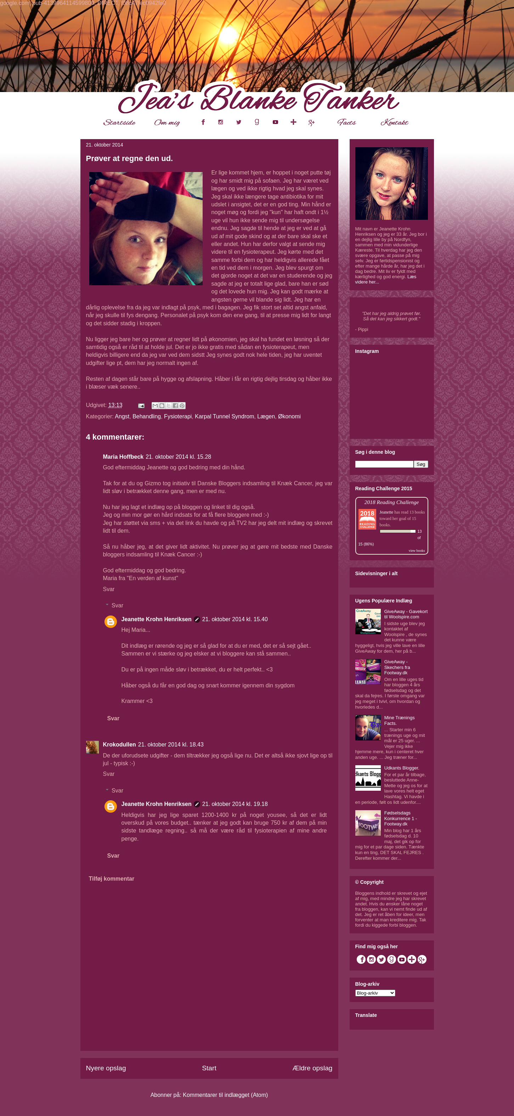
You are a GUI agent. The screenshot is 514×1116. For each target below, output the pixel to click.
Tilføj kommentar (112, 879)
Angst (122, 416)
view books (417, 551)
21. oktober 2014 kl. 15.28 (178, 457)
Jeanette (387, 512)
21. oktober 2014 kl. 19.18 (235, 804)
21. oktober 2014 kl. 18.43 (171, 745)
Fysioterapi (178, 416)
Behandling (146, 416)
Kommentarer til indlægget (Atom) (225, 1095)
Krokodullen (119, 745)
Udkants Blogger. (401, 768)
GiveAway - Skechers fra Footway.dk (397, 667)
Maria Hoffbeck (123, 457)
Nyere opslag (106, 1068)
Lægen (266, 416)
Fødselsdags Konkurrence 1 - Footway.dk (400, 818)
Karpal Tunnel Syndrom (224, 416)
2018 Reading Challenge (392, 502)
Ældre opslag (312, 1068)
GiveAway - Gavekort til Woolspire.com (406, 614)
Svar (109, 589)
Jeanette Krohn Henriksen (157, 619)
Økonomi (289, 416)
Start (209, 1068)
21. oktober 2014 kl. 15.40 (235, 619)
